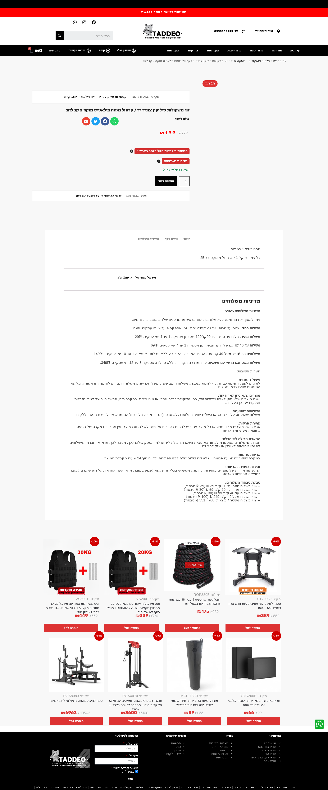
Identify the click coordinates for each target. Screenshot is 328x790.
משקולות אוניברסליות (149, 787)
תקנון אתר (212, 50)
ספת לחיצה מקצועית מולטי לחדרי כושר (76, 700)
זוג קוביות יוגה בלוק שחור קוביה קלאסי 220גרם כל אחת (254, 703)
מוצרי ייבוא (234, 50)
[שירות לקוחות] (89, 51)
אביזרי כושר (241, 787)
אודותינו (277, 50)
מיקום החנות (264, 31)
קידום (66, 96)
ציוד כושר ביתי (209, 787)
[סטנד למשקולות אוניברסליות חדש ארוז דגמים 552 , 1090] (253, 567)
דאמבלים (41, 787)
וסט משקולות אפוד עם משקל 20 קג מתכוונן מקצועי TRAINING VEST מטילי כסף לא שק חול (133, 608)
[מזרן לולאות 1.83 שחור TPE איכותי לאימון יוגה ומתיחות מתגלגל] (194, 665)
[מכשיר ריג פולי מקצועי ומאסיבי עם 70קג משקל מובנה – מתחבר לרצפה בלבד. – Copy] (135, 665)
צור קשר (192, 50)
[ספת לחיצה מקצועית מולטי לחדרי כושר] (76, 665)
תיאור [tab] (186, 239)
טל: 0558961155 (226, 31)
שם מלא (131, 743)
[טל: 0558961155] (243, 31)
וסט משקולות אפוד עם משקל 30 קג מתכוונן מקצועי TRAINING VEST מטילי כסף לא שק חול (72, 608)
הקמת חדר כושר (285, 787)
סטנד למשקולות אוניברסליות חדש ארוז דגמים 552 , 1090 (254, 606)
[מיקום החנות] (278, 31)
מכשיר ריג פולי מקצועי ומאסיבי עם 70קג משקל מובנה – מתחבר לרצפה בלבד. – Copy (135, 705)
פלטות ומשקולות (259, 61)
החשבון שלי (124, 50)
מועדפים (54, 50)
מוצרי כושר (256, 50)
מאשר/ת (128, 771)
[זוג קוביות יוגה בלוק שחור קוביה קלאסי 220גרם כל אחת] (253, 665)
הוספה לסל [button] (252, 628)
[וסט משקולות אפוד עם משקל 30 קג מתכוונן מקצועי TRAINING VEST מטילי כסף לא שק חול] (71, 567)
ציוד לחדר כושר (99, 787)
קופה (102, 50)
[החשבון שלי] (134, 51)
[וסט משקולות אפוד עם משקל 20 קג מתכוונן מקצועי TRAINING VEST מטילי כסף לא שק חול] (132, 567)
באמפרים (55, 787)
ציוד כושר (225, 787)
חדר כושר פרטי (189, 787)
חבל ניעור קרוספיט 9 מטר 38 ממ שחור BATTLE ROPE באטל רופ (194, 601)
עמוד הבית (280, 61)
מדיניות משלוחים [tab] (148, 239)
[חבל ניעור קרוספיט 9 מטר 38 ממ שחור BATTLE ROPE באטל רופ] (192, 565)
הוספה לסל (166, 181)
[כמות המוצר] (184, 181)
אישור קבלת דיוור (125, 768)
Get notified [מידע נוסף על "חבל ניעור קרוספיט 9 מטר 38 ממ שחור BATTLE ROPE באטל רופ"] (192, 628)
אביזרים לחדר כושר (261, 787)
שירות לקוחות (77, 50)
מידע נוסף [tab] (171, 239)
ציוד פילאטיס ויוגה (84, 96)
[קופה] (108, 51)
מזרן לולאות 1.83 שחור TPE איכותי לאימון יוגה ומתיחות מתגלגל (194, 703)
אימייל (133, 756)
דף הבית (295, 50)
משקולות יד (238, 61)
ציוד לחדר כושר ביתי (75, 787)
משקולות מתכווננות (122, 787)
